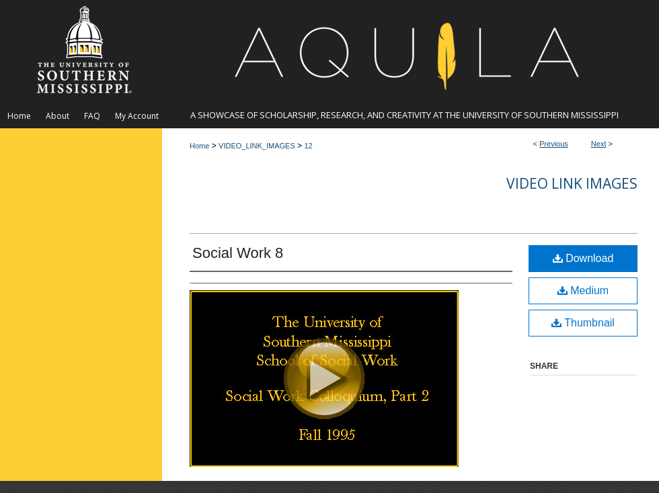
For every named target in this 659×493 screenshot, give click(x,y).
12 (308, 146)
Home (199, 146)
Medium (583, 290)
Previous (553, 144)
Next (599, 144)
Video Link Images (571, 183)
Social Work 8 (237, 252)
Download (583, 258)
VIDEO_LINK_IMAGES (257, 146)
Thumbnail (583, 322)
